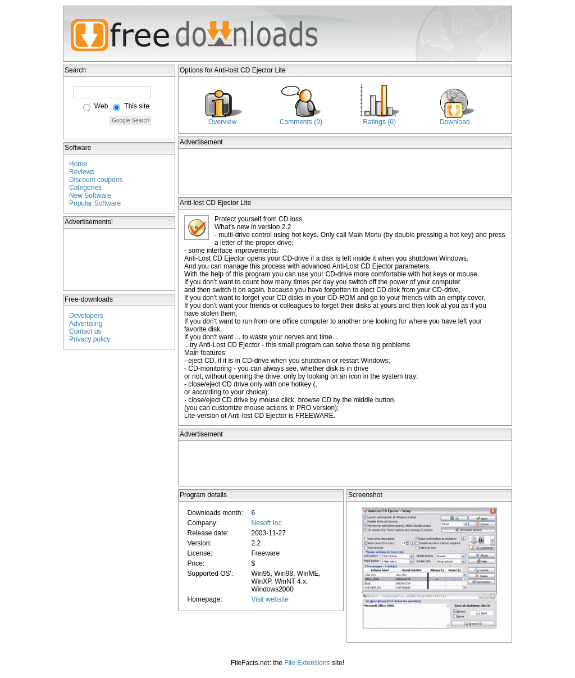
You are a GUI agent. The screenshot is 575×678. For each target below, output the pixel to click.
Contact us (85, 331)
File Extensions (307, 663)
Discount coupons (95, 180)
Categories (85, 188)
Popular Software (95, 203)
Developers (86, 316)
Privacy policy (89, 339)
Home (78, 164)
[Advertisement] (119, 259)
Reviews (81, 172)
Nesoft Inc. (267, 523)
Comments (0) (301, 122)
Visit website (269, 599)
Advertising (85, 323)
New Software (90, 195)
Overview (222, 122)
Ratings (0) (379, 122)
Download (454, 122)
